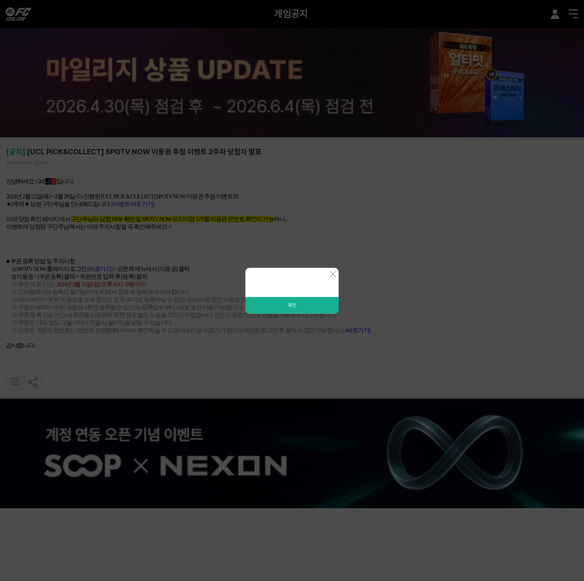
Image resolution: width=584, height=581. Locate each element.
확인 (292, 305)
